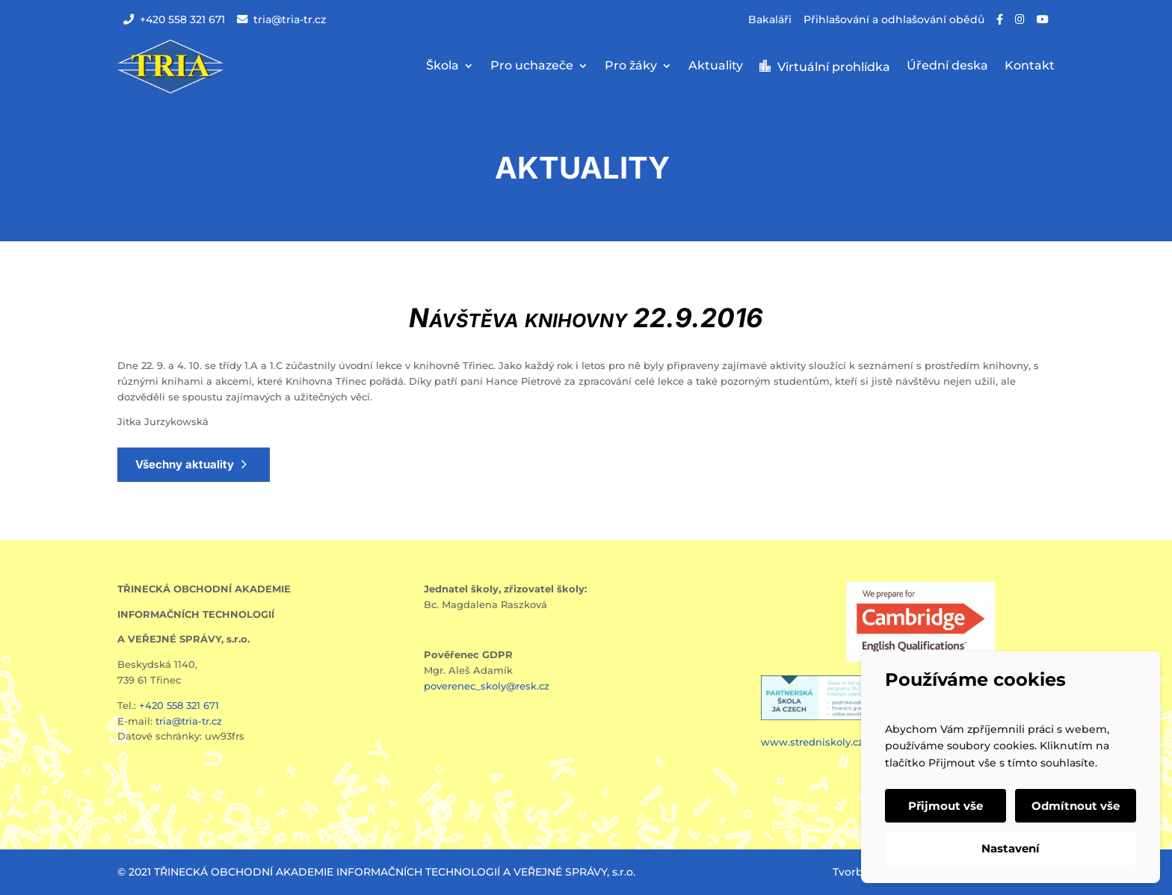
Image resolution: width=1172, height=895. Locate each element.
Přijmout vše (945, 806)
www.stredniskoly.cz (813, 742)
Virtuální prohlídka (833, 67)
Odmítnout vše (1075, 806)
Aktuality (715, 66)
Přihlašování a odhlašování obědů (894, 19)
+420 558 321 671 (174, 19)
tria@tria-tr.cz (281, 19)
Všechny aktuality (184, 464)
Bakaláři (770, 19)
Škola (442, 66)
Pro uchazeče (531, 66)
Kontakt (1030, 66)
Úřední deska (947, 66)
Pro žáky (631, 66)
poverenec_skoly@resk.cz (486, 686)
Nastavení (1010, 848)
